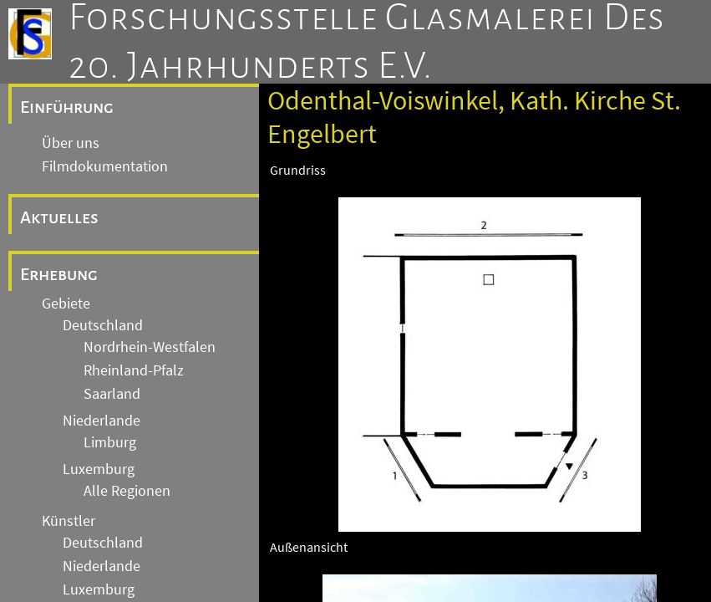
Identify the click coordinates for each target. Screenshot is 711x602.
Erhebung (59, 274)
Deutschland (103, 325)
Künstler (68, 521)
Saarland (112, 394)
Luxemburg (99, 469)
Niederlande (101, 420)
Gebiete (66, 303)
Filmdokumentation (105, 166)
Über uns (70, 143)
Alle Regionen (127, 491)
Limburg (110, 442)
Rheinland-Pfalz (134, 370)
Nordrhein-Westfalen (150, 347)
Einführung (67, 107)
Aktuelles (59, 217)
